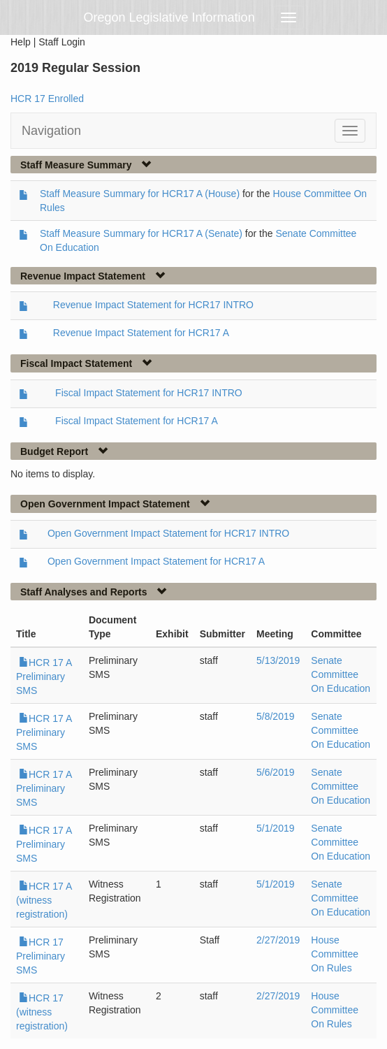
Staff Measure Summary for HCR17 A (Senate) (141, 233)
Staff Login (61, 42)
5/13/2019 (278, 660)
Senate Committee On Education (340, 674)
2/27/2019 (278, 940)
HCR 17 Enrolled (47, 98)
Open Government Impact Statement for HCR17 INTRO (168, 533)
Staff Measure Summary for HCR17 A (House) (140, 193)
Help (20, 42)
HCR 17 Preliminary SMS (40, 956)
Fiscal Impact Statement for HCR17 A (136, 420)
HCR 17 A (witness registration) (43, 900)
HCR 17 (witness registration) (42, 1012)
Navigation (51, 131)
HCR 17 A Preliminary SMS (43, 676)
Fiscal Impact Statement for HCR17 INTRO (148, 392)
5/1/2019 (275, 828)
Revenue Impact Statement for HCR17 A (141, 332)
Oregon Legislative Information (169, 17)
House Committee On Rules (334, 954)
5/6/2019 (275, 772)
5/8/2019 (275, 716)
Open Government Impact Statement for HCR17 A (156, 561)
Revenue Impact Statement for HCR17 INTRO (153, 304)
